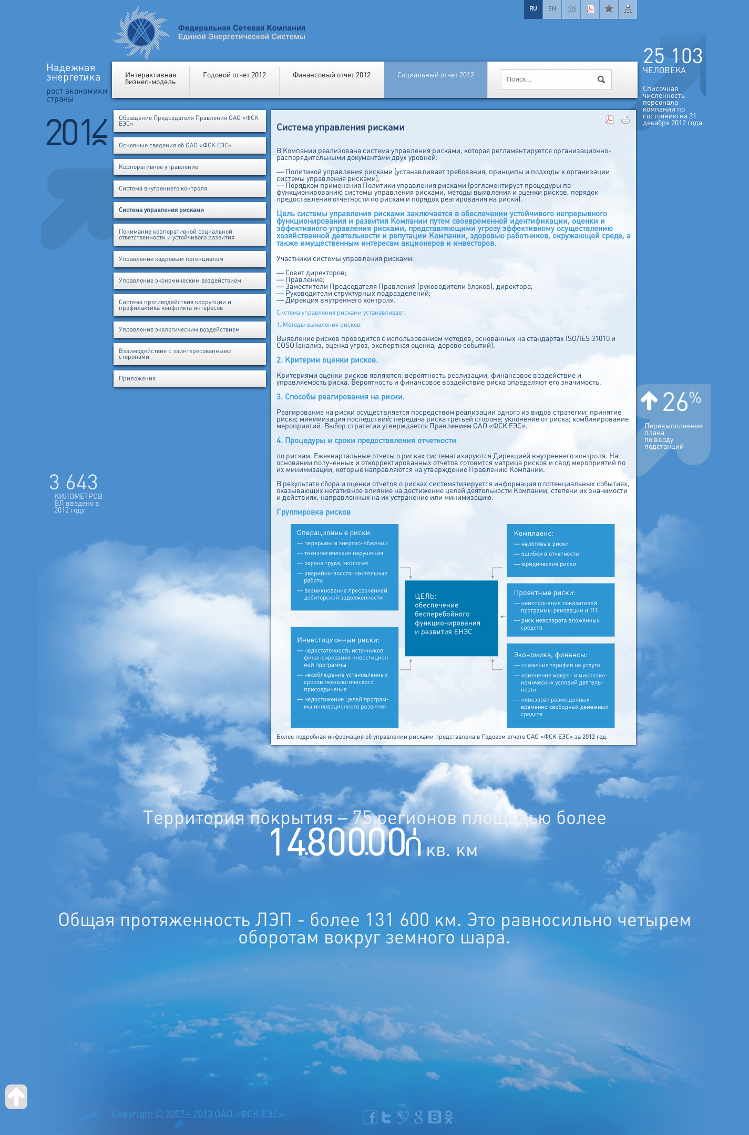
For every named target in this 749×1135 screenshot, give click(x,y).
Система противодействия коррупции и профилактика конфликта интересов (175, 305)
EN (552, 8)
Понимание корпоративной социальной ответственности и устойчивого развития (176, 234)
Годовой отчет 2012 (234, 75)
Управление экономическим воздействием (180, 281)
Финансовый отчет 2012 (332, 75)
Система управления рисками (161, 210)
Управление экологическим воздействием (179, 330)
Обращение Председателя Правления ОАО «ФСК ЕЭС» (189, 121)
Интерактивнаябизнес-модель (150, 78)
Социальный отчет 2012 (435, 75)
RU (533, 8)
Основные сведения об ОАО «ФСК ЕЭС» (175, 145)
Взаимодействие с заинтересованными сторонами (175, 354)
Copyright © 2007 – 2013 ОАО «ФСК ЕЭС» (198, 1114)
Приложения (137, 378)
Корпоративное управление (158, 167)
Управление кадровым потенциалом (171, 259)
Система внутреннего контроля (163, 189)
